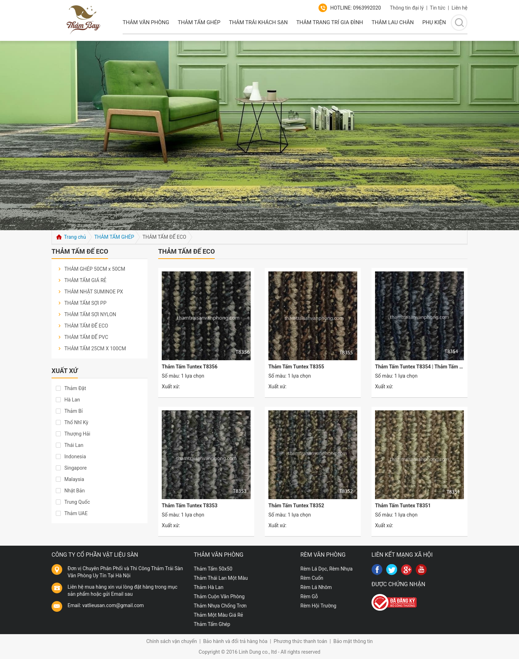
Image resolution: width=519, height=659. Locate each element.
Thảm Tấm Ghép (199, 22)
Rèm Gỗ (309, 596)
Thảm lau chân (392, 22)
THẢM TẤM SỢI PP (85, 303)
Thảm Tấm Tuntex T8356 (190, 366)
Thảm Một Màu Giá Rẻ (218, 615)
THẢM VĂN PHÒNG (146, 22)
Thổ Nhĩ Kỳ (76, 422)
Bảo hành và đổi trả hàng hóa (235, 641)
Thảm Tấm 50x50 (213, 569)
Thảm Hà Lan (208, 587)
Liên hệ (459, 8)
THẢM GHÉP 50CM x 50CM (94, 269)
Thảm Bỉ (73, 411)
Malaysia (74, 479)
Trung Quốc (77, 502)
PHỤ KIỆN (434, 22)
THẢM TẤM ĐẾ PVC (86, 337)
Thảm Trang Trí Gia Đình (329, 22)
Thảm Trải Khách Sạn (258, 22)
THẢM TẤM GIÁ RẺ (85, 280)
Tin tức (437, 8)
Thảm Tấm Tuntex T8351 (403, 505)
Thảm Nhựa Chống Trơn (220, 606)
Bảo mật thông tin (353, 641)
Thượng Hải (77, 434)
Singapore (75, 468)
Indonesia (75, 456)
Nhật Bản (74, 490)
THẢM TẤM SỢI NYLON (90, 314)
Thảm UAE (75, 513)
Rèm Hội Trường (318, 606)
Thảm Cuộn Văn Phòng (219, 596)
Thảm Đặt (75, 388)
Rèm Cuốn (311, 578)
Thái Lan (73, 445)
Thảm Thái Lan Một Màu (221, 578)
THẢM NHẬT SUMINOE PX (93, 292)
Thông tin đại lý (407, 8)
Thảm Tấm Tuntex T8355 (296, 366)
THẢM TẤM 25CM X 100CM (95, 348)
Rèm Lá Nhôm (316, 587)
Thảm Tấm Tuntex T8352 (296, 505)
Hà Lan (72, 400)
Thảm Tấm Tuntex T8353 (190, 505)
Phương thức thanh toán (300, 641)
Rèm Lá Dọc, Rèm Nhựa (326, 569)
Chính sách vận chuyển (171, 641)
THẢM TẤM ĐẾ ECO (86, 326)
